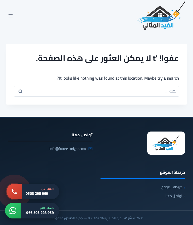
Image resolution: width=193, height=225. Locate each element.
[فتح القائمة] (10, 16)
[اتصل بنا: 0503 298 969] (33, 191)
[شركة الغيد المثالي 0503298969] (166, 143)
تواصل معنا (173, 195)
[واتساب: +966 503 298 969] (32, 210)
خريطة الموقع (171, 187)
